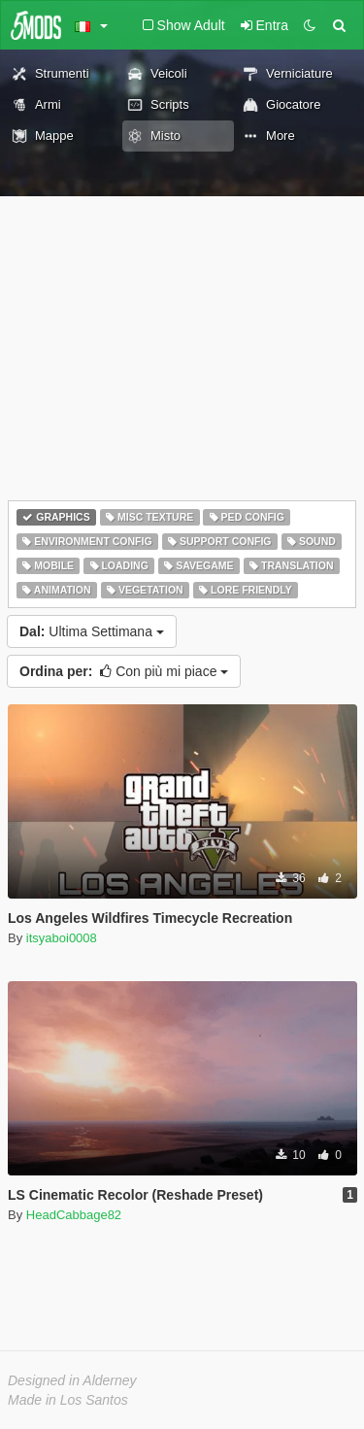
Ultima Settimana (91, 631)
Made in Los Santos (68, 1400)
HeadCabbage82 (73, 1215)
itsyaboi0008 (61, 938)
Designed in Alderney (72, 1380)
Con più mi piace (123, 671)
